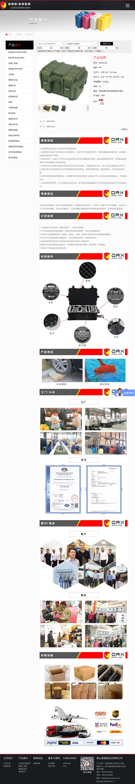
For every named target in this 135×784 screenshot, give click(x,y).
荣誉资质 (7, 766)
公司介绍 (7, 763)
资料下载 (51, 766)
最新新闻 (36, 763)
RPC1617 (51, 121)
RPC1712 (51, 127)
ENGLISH (67, 763)
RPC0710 (29, 34)
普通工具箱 (22, 766)
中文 (64, 766)
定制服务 (51, 763)
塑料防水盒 (22, 769)
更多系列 (21, 772)
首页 (10, 34)
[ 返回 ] (124, 129)
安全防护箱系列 (24, 763)
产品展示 (19, 34)
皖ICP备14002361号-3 (105, 781)
